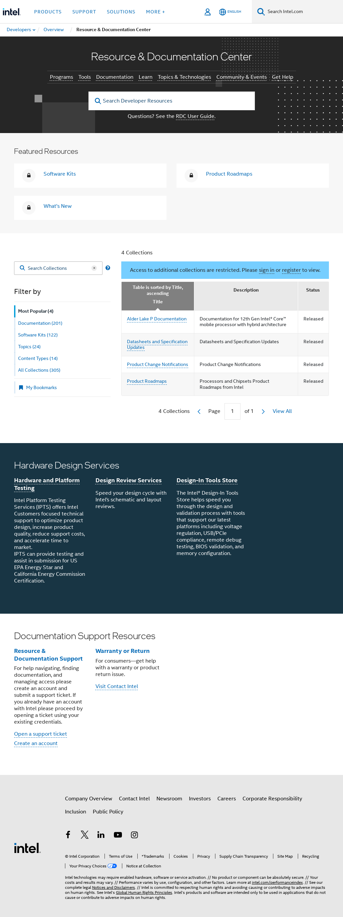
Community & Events (241, 77)
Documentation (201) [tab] (40, 323)
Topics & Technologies (184, 77)
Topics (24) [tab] (29, 347)
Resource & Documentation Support (48, 654)
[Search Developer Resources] (171, 100)
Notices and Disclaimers (113, 887)
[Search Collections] (58, 268)
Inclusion (75, 811)
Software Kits (60, 174)
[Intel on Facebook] (68, 836)
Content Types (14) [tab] (38, 358)
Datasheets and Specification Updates (157, 345)
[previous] (199, 411)
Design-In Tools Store (207, 480)
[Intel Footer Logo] (27, 847)
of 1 (249, 411)
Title (158, 302)
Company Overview (88, 798)
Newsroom (169, 798)
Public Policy (108, 811)
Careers (226, 798)
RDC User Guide (195, 116)
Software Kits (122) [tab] (38, 335)
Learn (145, 77)
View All (282, 411)
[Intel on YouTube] (118, 836)
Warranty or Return (122, 651)
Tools (84, 77)
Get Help (282, 77)
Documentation (114, 77)
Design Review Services (128, 480)
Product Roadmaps (229, 174)
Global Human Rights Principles (144, 892)
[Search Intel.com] (304, 11)
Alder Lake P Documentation (157, 319)
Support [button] (84, 12)
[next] (263, 411)
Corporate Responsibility (272, 798)
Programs (61, 77)
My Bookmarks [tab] (37, 387)
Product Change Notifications (157, 364)
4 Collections (136, 252)
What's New (58, 206)
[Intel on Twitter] (84, 836)
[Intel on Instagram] (134, 836)
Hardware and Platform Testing (47, 484)
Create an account (36, 743)
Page (214, 411)
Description (246, 290)
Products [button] (48, 12)
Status (313, 290)
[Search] (261, 11)
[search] (98, 101)
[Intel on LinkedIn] (101, 836)
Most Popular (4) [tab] (36, 311)
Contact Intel (134, 798)
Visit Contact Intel (116, 686)
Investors (200, 798)
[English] (230, 11)
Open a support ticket (40, 734)
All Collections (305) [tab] (39, 370)
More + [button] (155, 12)
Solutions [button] (121, 12)
